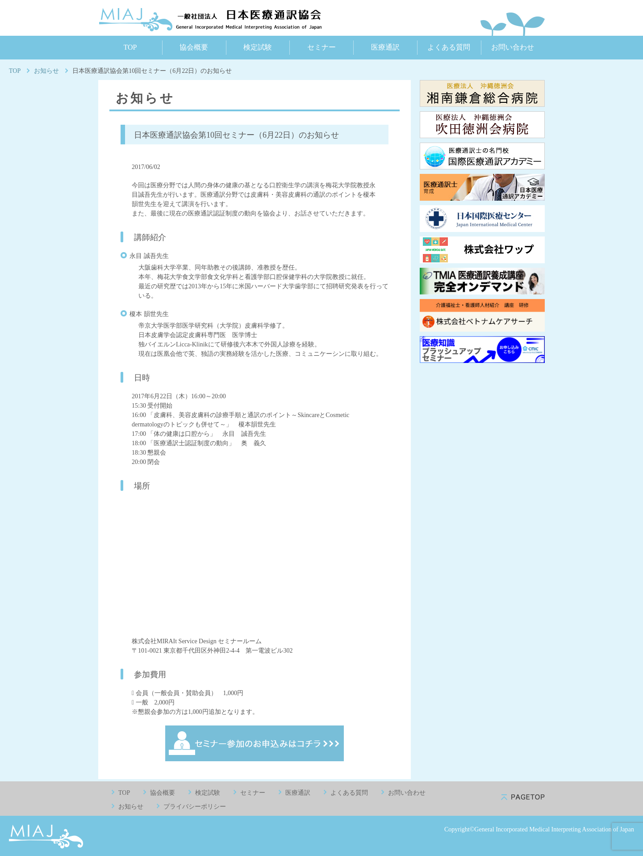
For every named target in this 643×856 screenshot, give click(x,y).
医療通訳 (385, 47)
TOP (130, 47)
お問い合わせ (512, 47)
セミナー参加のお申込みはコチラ (254, 743)
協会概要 (194, 47)
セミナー (321, 47)
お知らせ (46, 70)
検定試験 (257, 47)
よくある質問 (448, 47)
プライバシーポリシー (194, 806)
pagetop (523, 797)
